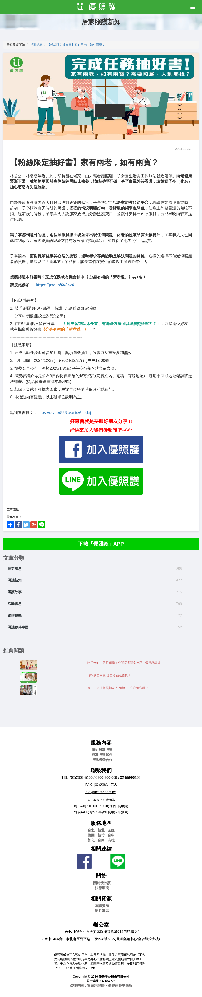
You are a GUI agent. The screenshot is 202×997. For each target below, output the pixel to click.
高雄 (111, 840)
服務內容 (101, 743)
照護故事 (15, 592)
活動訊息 (36, 44)
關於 (101, 876)
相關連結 (101, 849)
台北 (91, 830)
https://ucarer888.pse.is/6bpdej (64, 413)
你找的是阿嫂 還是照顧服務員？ (109, 675)
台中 (111, 835)
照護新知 (15, 580)
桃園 (91, 835)
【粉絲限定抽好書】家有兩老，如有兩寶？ (76, 44)
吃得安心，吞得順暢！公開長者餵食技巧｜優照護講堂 (123, 663)
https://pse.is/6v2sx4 (55, 285)
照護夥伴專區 (18, 627)
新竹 (101, 835)
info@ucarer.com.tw (100, 792)
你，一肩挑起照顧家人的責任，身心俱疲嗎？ (117, 688)
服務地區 (101, 823)
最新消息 (15, 569)
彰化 (91, 840)
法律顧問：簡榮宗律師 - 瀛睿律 (101, 985)
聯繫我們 (101, 771)
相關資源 (101, 899)
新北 (101, 830)
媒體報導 (15, 616)
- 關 (101, 883)
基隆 (111, 830)
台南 (101, 840)
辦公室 (101, 925)
